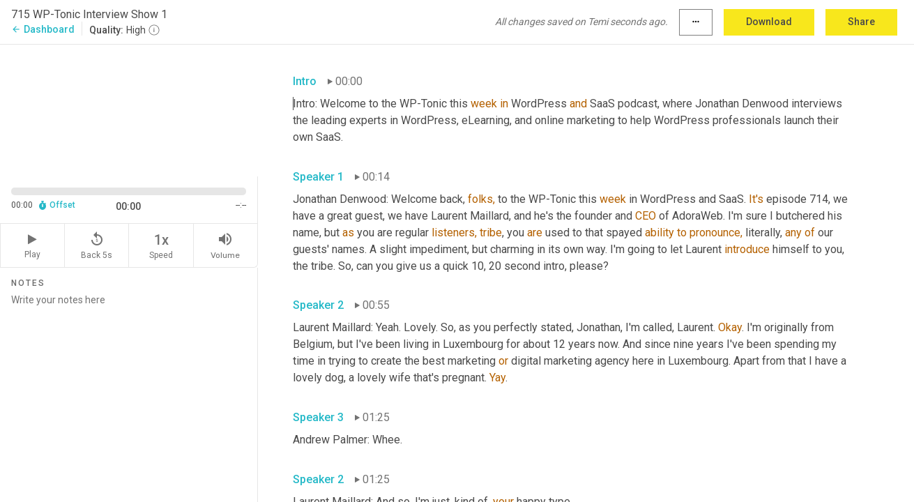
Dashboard (43, 29)
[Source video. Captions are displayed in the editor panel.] (129, 109)
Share (861, 21)
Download (769, 21)
